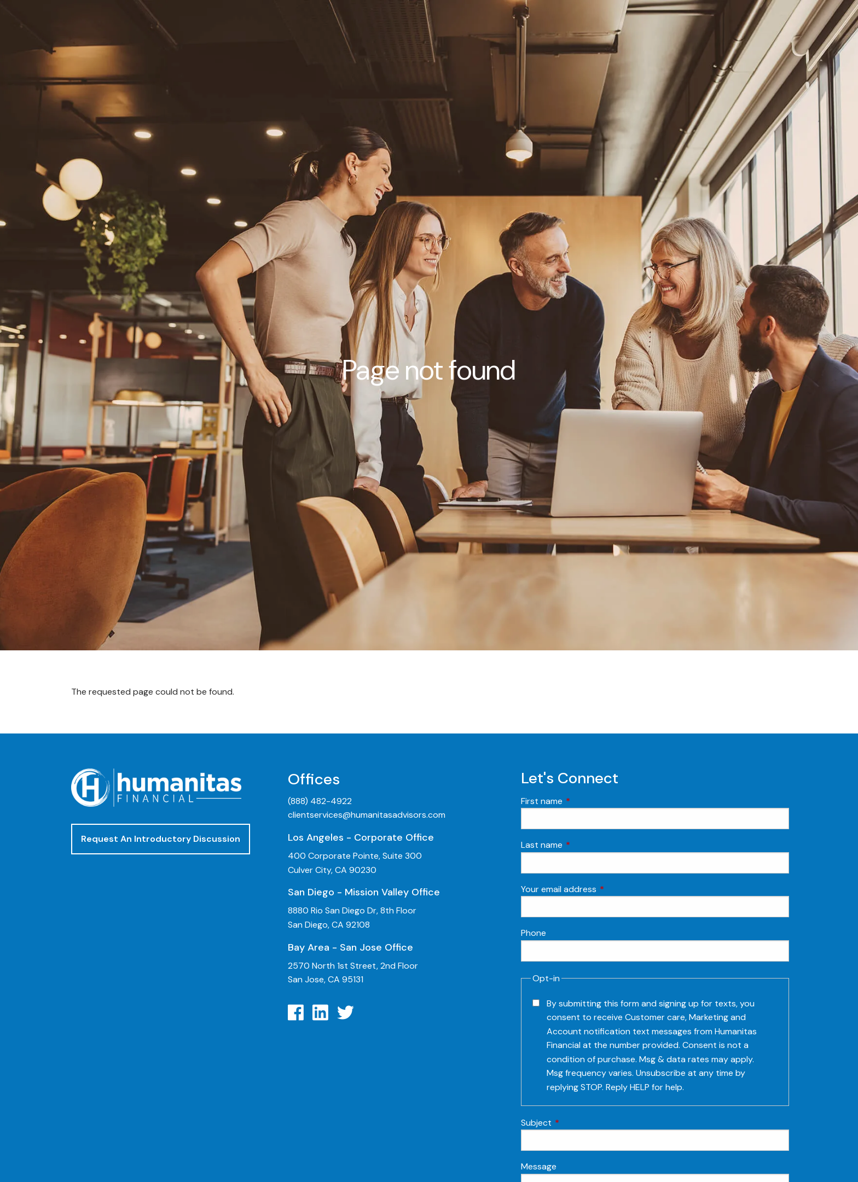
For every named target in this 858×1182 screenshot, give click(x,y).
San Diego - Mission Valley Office (364, 892)
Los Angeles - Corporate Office (361, 837)
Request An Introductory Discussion (160, 839)
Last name (583, 845)
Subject (578, 1122)
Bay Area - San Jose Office (350, 947)
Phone (533, 933)
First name (583, 801)
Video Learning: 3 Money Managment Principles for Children (738, 713)
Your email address (600, 889)
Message (538, 1166)
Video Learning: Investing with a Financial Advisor (734, 651)
